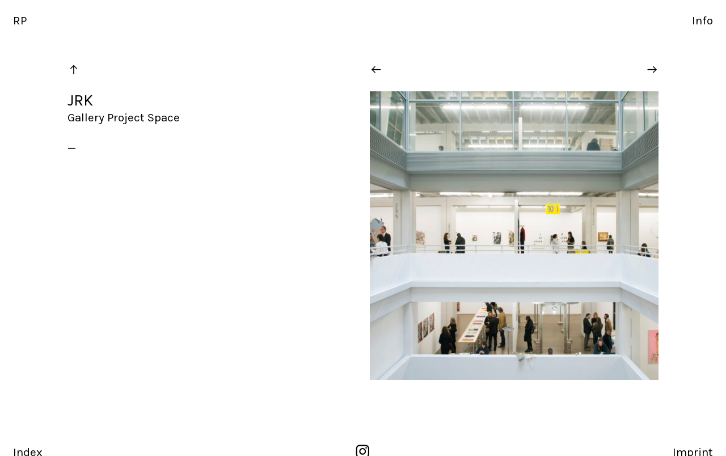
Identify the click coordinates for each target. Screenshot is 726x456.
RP (20, 20)
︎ (73, 70)
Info (702, 20)
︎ (376, 70)
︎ (652, 70)
